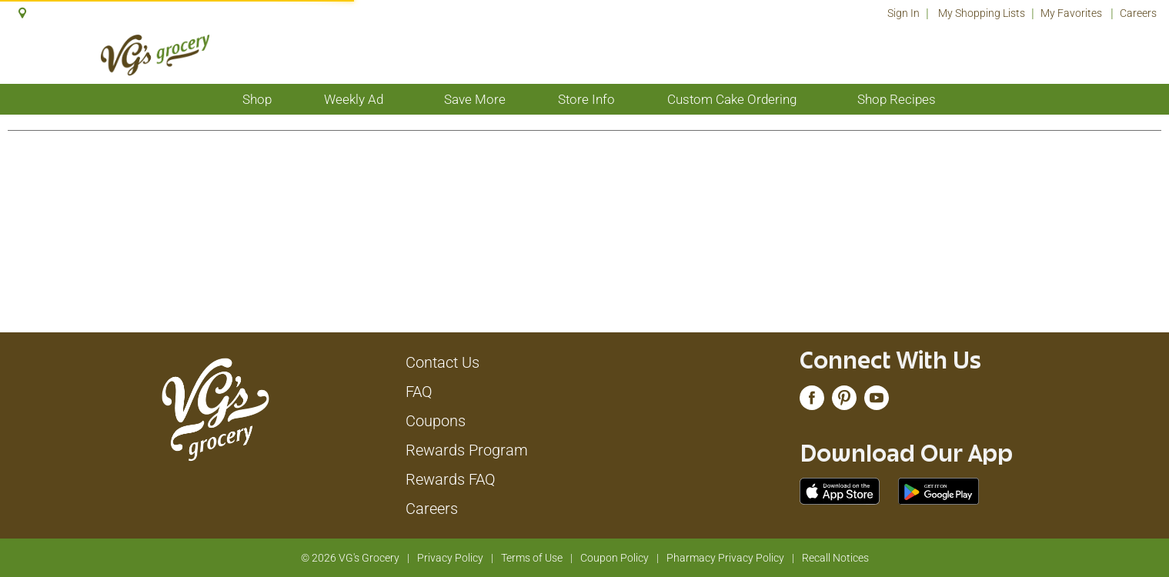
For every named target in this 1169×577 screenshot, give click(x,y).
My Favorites (1072, 13)
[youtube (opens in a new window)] (876, 401)
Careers (1138, 13)
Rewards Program (467, 450)
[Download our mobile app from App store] (840, 490)
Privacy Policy (450, 558)
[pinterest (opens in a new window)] (844, 401)
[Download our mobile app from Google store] (938, 490)
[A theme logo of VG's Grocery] (155, 55)
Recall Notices (835, 558)
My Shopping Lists (981, 13)
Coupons (436, 421)
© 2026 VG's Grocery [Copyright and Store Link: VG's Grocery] (350, 558)
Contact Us (442, 362)
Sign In (903, 13)
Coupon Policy (614, 558)
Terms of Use (532, 558)
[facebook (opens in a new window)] (812, 401)
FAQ (419, 391)
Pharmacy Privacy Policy (725, 558)
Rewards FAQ (451, 479)
